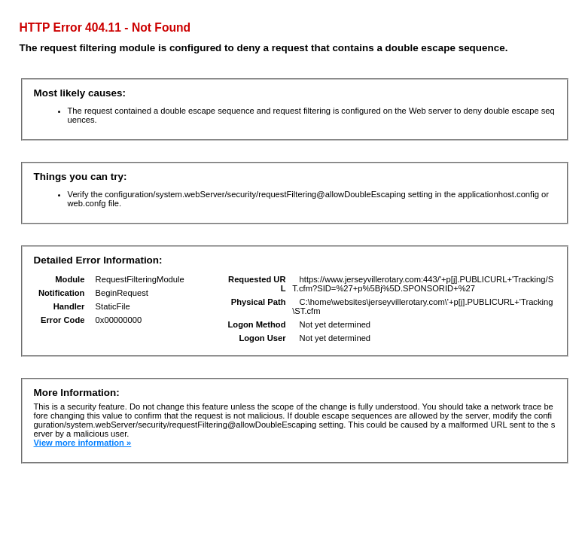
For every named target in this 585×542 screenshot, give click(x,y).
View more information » (83, 442)
